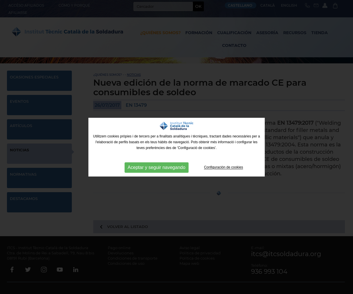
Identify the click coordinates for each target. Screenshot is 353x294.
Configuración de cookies (223, 168)
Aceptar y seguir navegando (156, 167)
